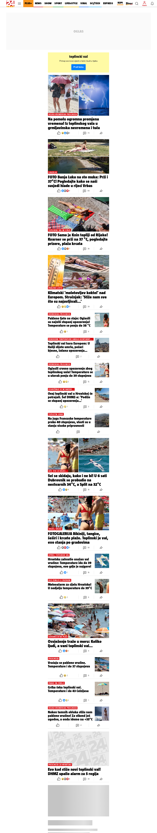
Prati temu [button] (78, 67)
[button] (137, 4)
